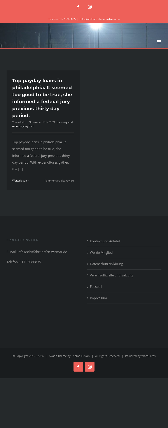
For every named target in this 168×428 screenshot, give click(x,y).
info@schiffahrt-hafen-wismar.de (100, 19)
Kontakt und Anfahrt (105, 241)
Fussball (96, 286)
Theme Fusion (80, 356)
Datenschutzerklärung (106, 264)
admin (21, 122)
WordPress (148, 356)
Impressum (98, 298)
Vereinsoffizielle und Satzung (111, 275)
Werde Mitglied (101, 252)
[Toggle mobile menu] (159, 41)
